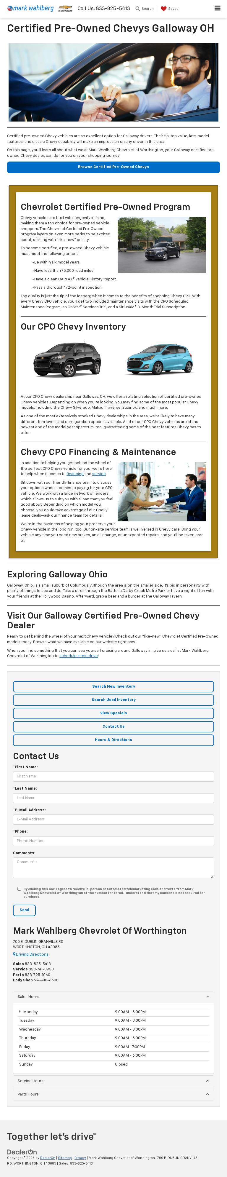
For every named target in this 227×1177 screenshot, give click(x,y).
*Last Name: (25, 788)
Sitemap (65, 1158)
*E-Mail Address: (29, 810)
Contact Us (114, 727)
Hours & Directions (113, 740)
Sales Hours (113, 996)
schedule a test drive (78, 656)
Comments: (24, 853)
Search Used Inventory (114, 700)
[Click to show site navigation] (217, 9)
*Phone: (20, 831)
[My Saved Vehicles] (169, 9)
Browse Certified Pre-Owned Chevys (113, 167)
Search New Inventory (113, 687)
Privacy (80, 1158)
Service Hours (113, 1081)
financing (75, 474)
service (99, 474)
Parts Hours (113, 1094)
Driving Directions (30, 954)
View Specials (113, 713)
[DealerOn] (22, 1152)
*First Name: (25, 767)
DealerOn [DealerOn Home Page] (47, 1158)
